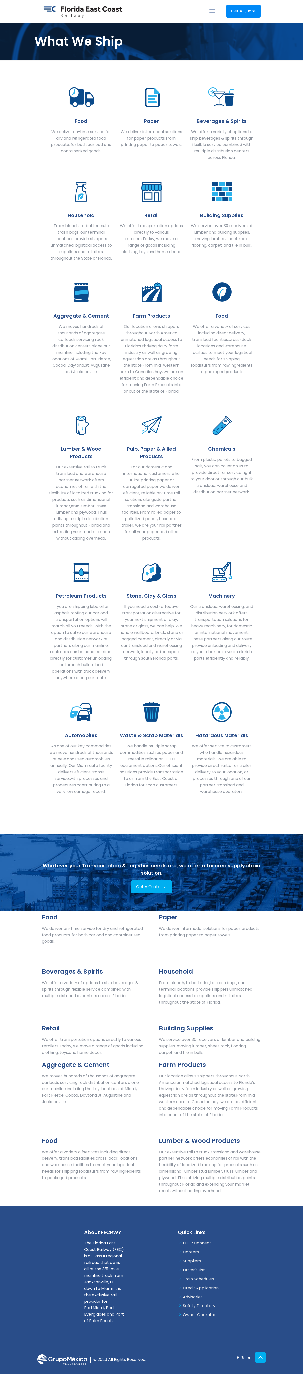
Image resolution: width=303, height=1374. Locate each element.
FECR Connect (197, 1243)
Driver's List (194, 1270)
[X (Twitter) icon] (243, 1357)
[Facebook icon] (238, 1357)
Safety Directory (199, 1306)
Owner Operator (199, 1315)
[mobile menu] (212, 11)
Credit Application (201, 1288)
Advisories (193, 1297)
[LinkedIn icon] (248, 1357)
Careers (191, 1252)
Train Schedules (198, 1279)
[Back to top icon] (260, 1357)
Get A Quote (243, 11)
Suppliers (192, 1261)
